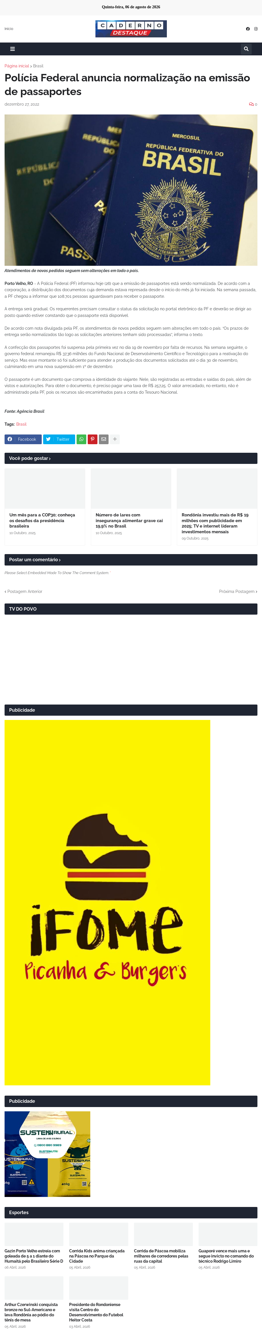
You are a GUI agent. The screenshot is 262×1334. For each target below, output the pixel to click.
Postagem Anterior (24, 591)
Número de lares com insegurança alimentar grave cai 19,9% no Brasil (129, 520)
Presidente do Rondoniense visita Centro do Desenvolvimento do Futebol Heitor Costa (96, 1312)
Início (9, 29)
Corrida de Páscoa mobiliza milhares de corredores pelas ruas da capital (161, 1256)
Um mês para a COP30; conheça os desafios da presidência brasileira (42, 520)
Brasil (38, 66)
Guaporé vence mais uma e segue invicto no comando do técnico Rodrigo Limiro (226, 1256)
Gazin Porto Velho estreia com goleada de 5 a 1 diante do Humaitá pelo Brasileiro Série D (34, 1256)
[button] (12, 49)
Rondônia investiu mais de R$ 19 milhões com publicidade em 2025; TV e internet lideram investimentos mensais (215, 523)
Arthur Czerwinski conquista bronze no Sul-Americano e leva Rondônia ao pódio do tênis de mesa (31, 1312)
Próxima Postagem (237, 591)
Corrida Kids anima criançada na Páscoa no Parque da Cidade (97, 1256)
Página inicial (17, 66)
